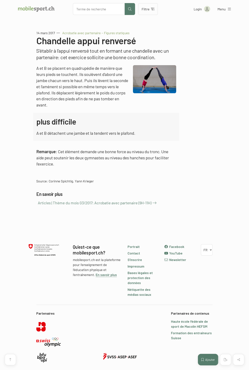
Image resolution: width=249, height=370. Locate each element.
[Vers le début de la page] (10, 359)
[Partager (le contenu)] (238, 359)
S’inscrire (135, 260)
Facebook (174, 246)
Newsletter (175, 260)
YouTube (173, 253)
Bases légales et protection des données (140, 278)
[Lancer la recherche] (130, 9)
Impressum (136, 266)
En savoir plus (106, 275)
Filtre (148, 9)
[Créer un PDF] (225, 359)
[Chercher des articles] (99, 9)
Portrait (134, 246)
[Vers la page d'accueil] (36, 9)
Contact (134, 253)
